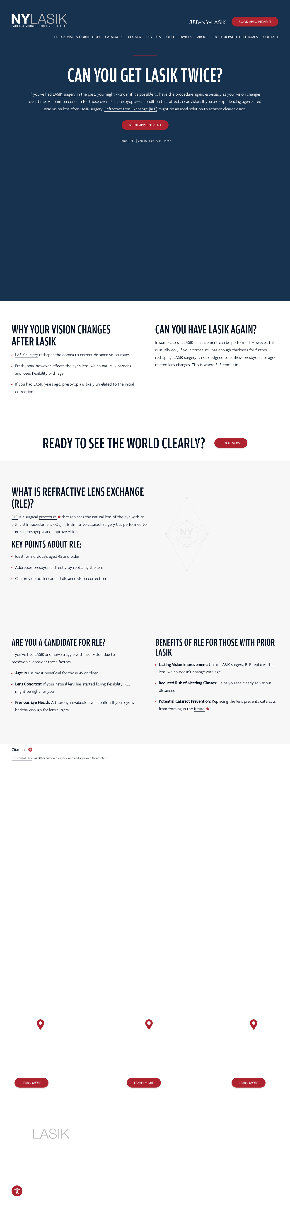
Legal (182, 1188)
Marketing (143, 1202)
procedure (48, 517)
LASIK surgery (64, 94)
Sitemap (161, 1193)
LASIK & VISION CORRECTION (77, 37)
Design (127, 1202)
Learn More (31, 1083)
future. (199, 709)
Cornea (134, 37)
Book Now (231, 443)
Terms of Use (168, 1188)
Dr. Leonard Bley (22, 758)
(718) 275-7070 (247, 1066)
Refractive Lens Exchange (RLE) (130, 109)
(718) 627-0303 (142, 1066)
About (202, 37)
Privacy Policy (149, 1188)
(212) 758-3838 (29, 1066)
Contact (270, 37)
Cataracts (114, 37)
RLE (132, 140)
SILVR (160, 1202)
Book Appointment (255, 22)
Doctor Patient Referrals (235, 37)
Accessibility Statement (139, 1193)
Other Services (179, 37)
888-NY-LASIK (145, 1136)
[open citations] (22, 750)
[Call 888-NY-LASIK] (207, 22)
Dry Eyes (153, 37)
